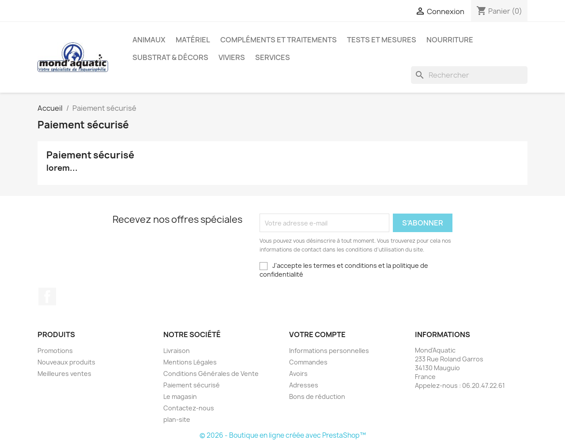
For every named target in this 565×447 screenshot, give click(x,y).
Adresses (303, 385)
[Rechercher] (469, 75)
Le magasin (180, 396)
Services (272, 57)
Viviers (231, 57)
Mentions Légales (190, 362)
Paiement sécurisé (191, 385)
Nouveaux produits (66, 362)
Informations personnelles (329, 350)
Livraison (176, 350)
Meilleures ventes (64, 373)
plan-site (176, 419)
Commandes (308, 362)
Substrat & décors (170, 57)
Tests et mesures (381, 40)
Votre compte (317, 334)
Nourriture (449, 40)
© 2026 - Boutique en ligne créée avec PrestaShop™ (283, 435)
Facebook (47, 296)
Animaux (149, 40)
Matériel (193, 40)
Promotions (55, 350)
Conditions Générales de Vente (211, 373)
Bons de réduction (317, 396)
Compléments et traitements (278, 40)
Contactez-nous (188, 408)
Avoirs (298, 373)
